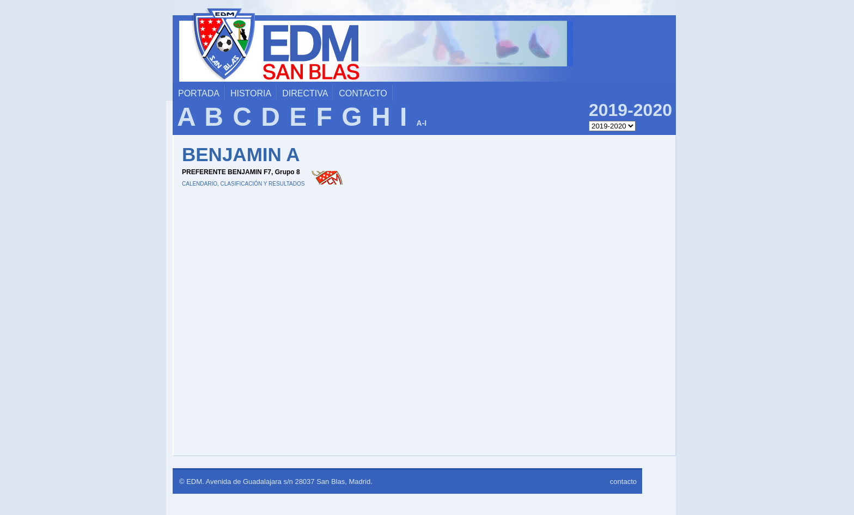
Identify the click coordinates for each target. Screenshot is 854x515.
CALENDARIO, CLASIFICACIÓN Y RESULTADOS (243, 184)
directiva (305, 93)
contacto (363, 93)
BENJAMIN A (241, 154)
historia (250, 93)
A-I (422, 123)
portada (198, 93)
